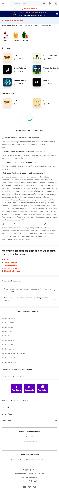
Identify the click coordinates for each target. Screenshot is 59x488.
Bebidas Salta (7, 336)
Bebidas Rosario (7, 327)
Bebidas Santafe (7, 345)
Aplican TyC (41, 15)
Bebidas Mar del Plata (9, 358)
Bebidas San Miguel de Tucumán (13, 353)
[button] (29, 8)
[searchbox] (28, 3)
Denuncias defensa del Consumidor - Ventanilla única (29, 460)
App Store (16, 388)
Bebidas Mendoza (8, 340)
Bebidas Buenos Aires (9, 318)
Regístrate (33, 13)
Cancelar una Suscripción (29, 442)
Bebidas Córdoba (8, 323)
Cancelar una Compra (29, 437)
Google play (29, 388)
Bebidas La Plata (8, 331)
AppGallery (43, 388)
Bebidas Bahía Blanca (9, 362)
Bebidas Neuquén (8, 349)
